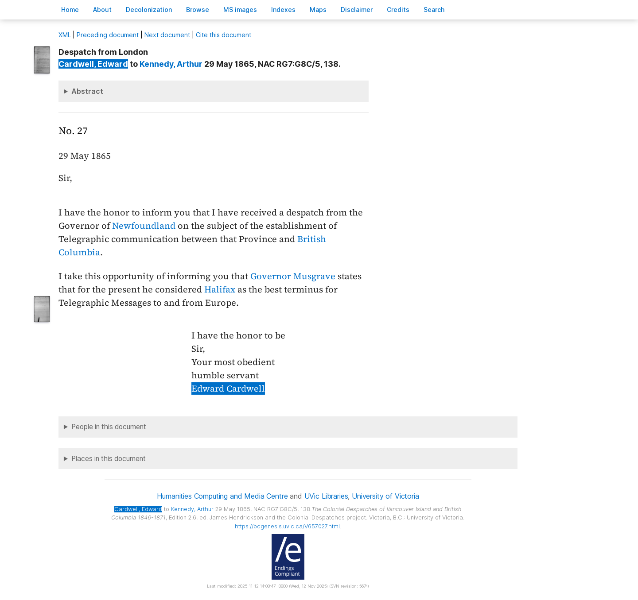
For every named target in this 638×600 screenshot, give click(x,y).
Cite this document (223, 34)
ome (70, 9)
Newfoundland (143, 225)
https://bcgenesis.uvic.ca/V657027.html (287, 526)
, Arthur (171, 64)
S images (240, 9)
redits (398, 9)
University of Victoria (385, 496)
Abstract (87, 91)
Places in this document (108, 458)
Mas (318, 9)
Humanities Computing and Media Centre (222, 496)
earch (434, 9)
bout (102, 9)
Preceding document (108, 34)
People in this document (108, 427)
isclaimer (357, 9)
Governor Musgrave (292, 276)
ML (64, 34)
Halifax (219, 289)
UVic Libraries (326, 496)
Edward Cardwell (228, 388)
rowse (197, 9)
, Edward (93, 64)
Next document (167, 34)
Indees (283, 9)
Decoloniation (149, 9)
